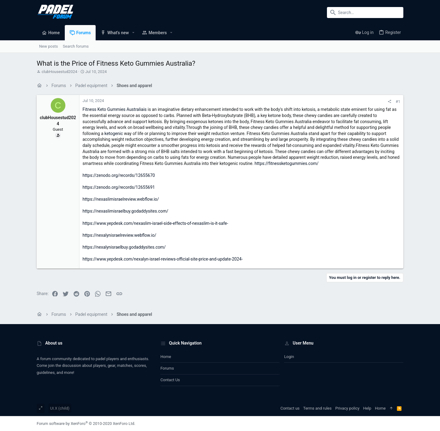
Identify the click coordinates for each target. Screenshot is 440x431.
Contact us (170, 380)
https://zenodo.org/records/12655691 (118, 187)
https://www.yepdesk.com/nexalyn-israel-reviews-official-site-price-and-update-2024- (162, 259)
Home (165, 356)
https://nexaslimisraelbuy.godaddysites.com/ (125, 211)
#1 (398, 101)
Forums (167, 368)
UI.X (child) (59, 408)
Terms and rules (317, 408)
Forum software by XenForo (86, 423)
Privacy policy (347, 408)
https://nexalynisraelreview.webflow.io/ (119, 235)
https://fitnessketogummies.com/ (286, 163)
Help (367, 408)
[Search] (365, 12)
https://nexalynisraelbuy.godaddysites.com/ (124, 247)
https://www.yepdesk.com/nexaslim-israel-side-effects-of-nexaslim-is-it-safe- (155, 223)
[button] (133, 33)
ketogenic (114, 133)
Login (289, 356)
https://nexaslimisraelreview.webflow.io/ (120, 199)
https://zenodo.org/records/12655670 (118, 175)
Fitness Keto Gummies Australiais (114, 109)
